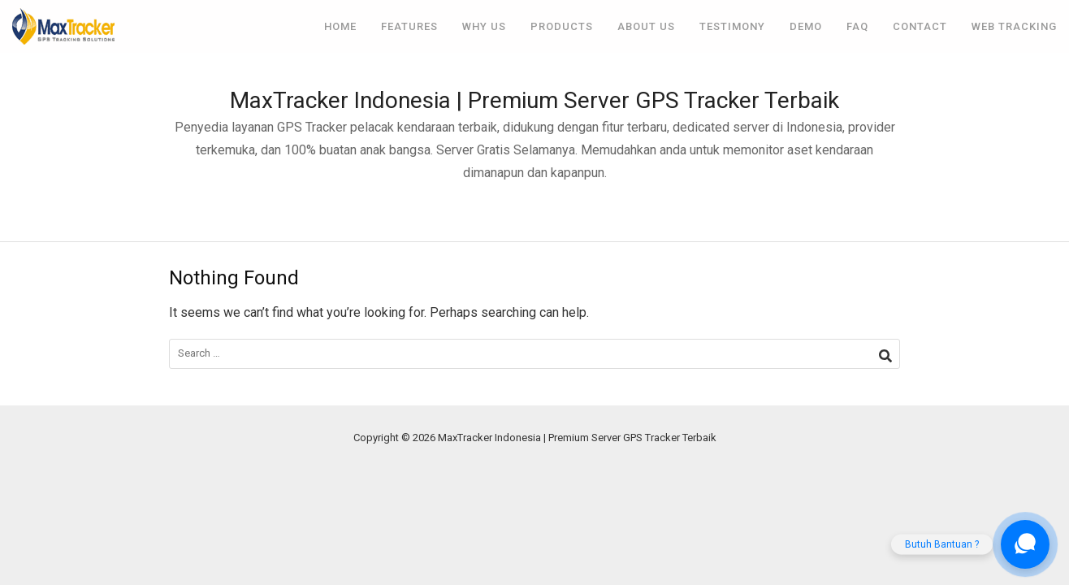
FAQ (857, 26)
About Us (646, 26)
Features (409, 26)
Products (561, 26)
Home (340, 26)
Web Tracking (1014, 26)
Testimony (732, 26)
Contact (920, 26)
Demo (806, 26)
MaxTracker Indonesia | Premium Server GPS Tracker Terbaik (534, 100)
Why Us (484, 26)
